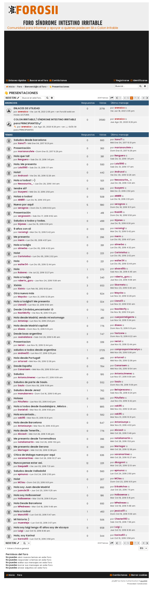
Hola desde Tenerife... (27, 430)
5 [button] (128, 98)
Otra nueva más (24, 293)
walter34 (23, 264)
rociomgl (23, 232)
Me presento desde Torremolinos (35, 438)
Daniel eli (23, 409)
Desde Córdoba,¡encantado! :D (33, 309)
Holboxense (24, 498)
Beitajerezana (122, 389)
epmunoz (23, 474)
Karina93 (23, 538)
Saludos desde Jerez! (27, 390)
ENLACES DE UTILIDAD (27, 108)
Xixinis (18, 285)
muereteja (23, 522)
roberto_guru (25, 280)
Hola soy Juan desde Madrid (32, 487)
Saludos (19, 374)
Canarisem (24, 369)
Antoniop (23, 320)
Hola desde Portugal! (27, 358)
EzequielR (23, 466)
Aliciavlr (22, 433)
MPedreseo (24, 506)
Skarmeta (120, 284)
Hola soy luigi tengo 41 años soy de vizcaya (41, 527)
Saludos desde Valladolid (30, 471)
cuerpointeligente (124, 317)
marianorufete (26, 151)
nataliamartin (26, 442)
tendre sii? (20, 188)
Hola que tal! (22, 156)
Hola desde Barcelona (28, 422)
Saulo (21, 385)
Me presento (22, 237)
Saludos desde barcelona (30, 140)
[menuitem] (37, 80)
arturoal (22, 361)
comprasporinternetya (127, 349)
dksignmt (120, 462)
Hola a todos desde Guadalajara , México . (40, 406)
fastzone (119, 333)
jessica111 (120, 510)
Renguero (23, 159)
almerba (22, 248)
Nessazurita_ (25, 183)
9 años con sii (22, 229)
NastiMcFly (24, 312)
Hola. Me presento (25, 164)
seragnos (23, 207)
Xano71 (22, 143)
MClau (21, 482)
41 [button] (143, 98)
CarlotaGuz (24, 256)
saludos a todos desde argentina (35, 350)
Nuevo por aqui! (24, 204)
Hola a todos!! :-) (24, 180)
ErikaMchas (121, 486)
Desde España (23, 366)
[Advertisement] (76, 54)
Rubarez (22, 272)
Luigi (20, 530)
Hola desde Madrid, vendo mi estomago (39, 317)
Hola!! (17, 172)
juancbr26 (23, 490)
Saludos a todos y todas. (29, 220)
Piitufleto (23, 401)
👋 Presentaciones (21, 93)
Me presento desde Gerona (31, 446)
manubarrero (25, 393)
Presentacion (22, 342)
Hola (16, 261)
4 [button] (124, 98)
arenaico (23, 111)
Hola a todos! (22, 511)
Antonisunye (25, 425)
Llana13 (22, 304)
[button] (111, 98)
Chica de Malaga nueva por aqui (34, 455)
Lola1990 (22, 167)
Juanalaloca (25, 337)
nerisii (21, 345)
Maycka (22, 296)
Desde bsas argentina (28, 333)
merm (21, 240)
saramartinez (25, 458)
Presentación (22, 148)
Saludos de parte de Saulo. (31, 382)
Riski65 (118, 212)
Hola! (17, 253)
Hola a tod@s (22, 245)
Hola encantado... (25, 414)
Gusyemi (22, 191)
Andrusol (23, 175)
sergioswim (24, 216)
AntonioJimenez (26, 377)
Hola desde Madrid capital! (31, 325)
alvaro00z (120, 268)
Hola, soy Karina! (24, 535)
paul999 (143, 581)
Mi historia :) (21, 519)
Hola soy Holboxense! (27, 495)
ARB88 (21, 199)
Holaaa (18, 398)
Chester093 (121, 518)
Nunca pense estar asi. (28, 463)
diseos (21, 329)
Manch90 (23, 514)
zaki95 (118, 405)
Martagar (23, 450)
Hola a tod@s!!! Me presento (32, 301)
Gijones (22, 224)
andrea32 (23, 353)
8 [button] (138, 98)
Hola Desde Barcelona (28, 503)
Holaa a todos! (23, 196)
